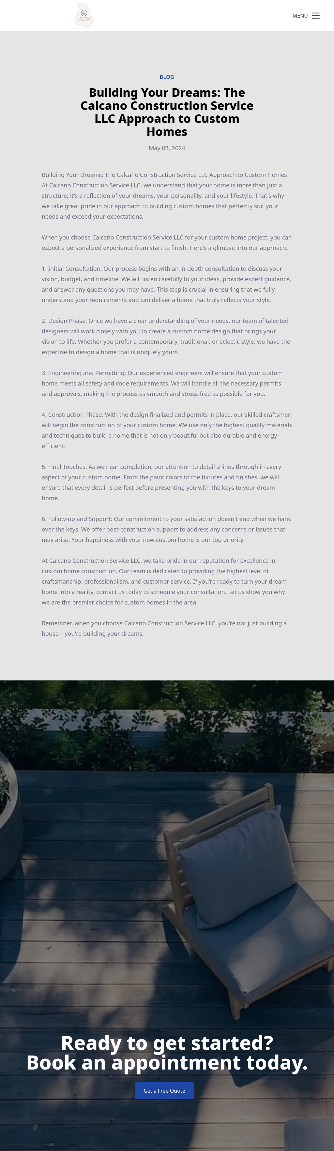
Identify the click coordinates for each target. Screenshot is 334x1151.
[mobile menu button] (316, 15)
